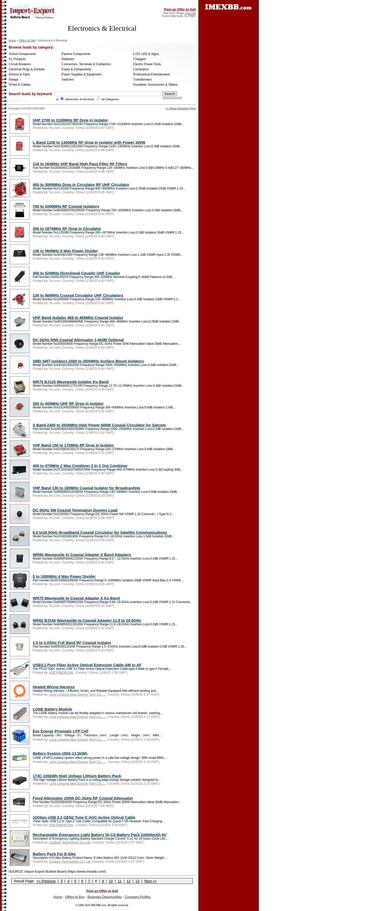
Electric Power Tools (147, 64)
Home (12, 40)
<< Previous (46, 881)
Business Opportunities (104, 897)
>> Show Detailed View (180, 108)
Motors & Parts (19, 74)
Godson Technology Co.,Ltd (69, 842)
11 (120, 881)
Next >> (150, 881)
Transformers (142, 79)
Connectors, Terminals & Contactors (86, 64)
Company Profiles (138, 897)
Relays (13, 79)
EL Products (17, 59)
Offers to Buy (75, 897)
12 (128, 881)
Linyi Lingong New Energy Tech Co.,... (77, 694)
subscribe (190, 13)
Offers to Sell (27, 40)
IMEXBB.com (98, 905)
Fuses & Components (76, 69)
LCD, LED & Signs (146, 54)
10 (111, 881)
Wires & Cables (20, 84)
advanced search (172, 97)
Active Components (22, 54)
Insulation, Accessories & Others (155, 84)
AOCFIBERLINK (61, 672)
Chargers (139, 59)
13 (137, 881)
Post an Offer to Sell (180, 9)
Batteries (67, 59)
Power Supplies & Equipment (81, 74)
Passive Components (75, 54)
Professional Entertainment (151, 74)
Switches (67, 79)
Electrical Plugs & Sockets (27, 69)
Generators (141, 69)
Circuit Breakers (20, 64)
